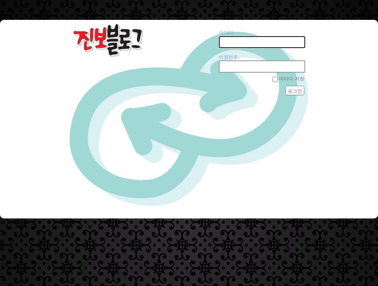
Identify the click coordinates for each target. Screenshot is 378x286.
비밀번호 (228, 56)
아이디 (226, 32)
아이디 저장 (291, 78)
